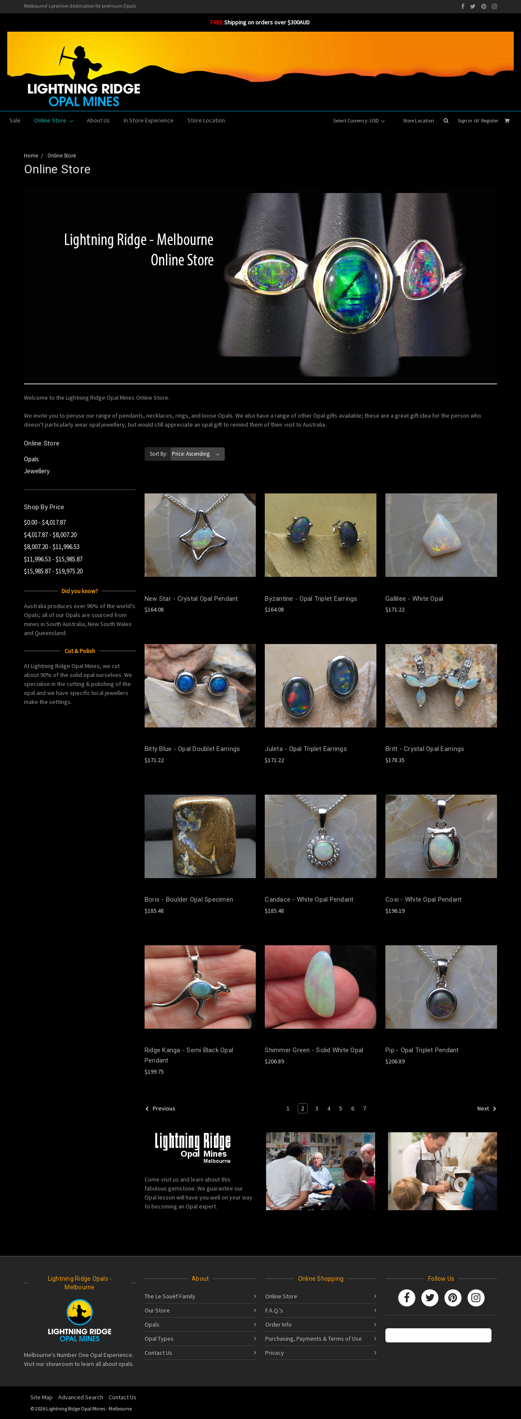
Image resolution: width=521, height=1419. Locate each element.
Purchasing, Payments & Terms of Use (313, 1338)
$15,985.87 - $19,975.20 (53, 571)
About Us (98, 120)
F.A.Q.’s (274, 1310)
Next (487, 1108)
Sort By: (158, 453)
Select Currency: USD (359, 120)
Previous (160, 1108)
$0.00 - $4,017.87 (45, 522)
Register (489, 120)
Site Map (41, 1397)
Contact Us (158, 1353)
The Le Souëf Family (170, 1296)
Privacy (274, 1353)
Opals (31, 459)
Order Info (278, 1324)
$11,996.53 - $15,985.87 (53, 559)
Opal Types (159, 1338)
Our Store (157, 1310)
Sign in (465, 120)
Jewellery (37, 471)
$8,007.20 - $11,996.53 (52, 547)
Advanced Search (80, 1397)
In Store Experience (149, 120)
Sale (15, 120)
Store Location (418, 120)
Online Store (53, 120)
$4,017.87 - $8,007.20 (50, 535)
